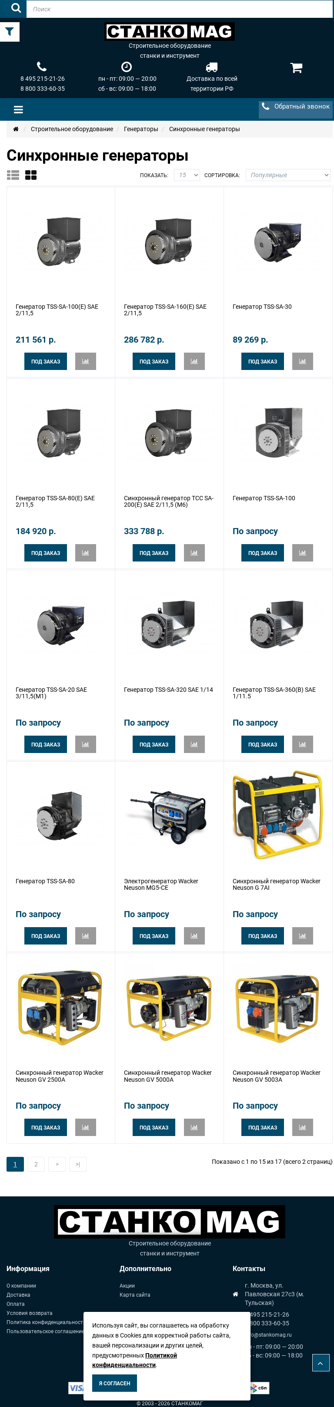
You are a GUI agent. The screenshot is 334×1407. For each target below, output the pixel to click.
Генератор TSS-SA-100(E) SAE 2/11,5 (57, 309)
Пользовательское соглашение (45, 1326)
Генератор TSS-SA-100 (264, 496)
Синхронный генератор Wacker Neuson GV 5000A (168, 1070)
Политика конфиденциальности (46, 1317)
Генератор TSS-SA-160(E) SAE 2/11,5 (165, 309)
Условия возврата (30, 1308)
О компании (21, 1280)
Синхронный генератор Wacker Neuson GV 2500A (60, 1070)
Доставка (18, 1289)
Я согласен (114, 1384)
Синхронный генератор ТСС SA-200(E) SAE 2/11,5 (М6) (169, 499)
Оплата (16, 1298)
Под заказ (45, 361)
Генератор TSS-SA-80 (45, 877)
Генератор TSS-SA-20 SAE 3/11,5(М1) (51, 690)
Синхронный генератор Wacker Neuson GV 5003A (277, 1070)
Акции (127, 1280)
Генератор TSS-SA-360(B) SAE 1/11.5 (274, 690)
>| (78, 1158)
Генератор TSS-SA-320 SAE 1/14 (168, 686)
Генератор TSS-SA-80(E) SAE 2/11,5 (55, 499)
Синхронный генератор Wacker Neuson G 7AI (277, 880)
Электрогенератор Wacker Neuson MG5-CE (161, 880)
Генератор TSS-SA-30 (262, 306)
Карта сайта (135, 1289)
